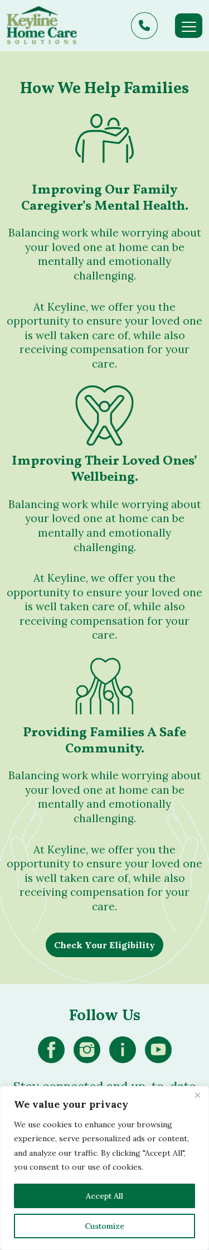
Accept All (104, 1196)
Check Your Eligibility (104, 944)
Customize (104, 1226)
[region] (104, 1168)
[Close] (197, 1095)
